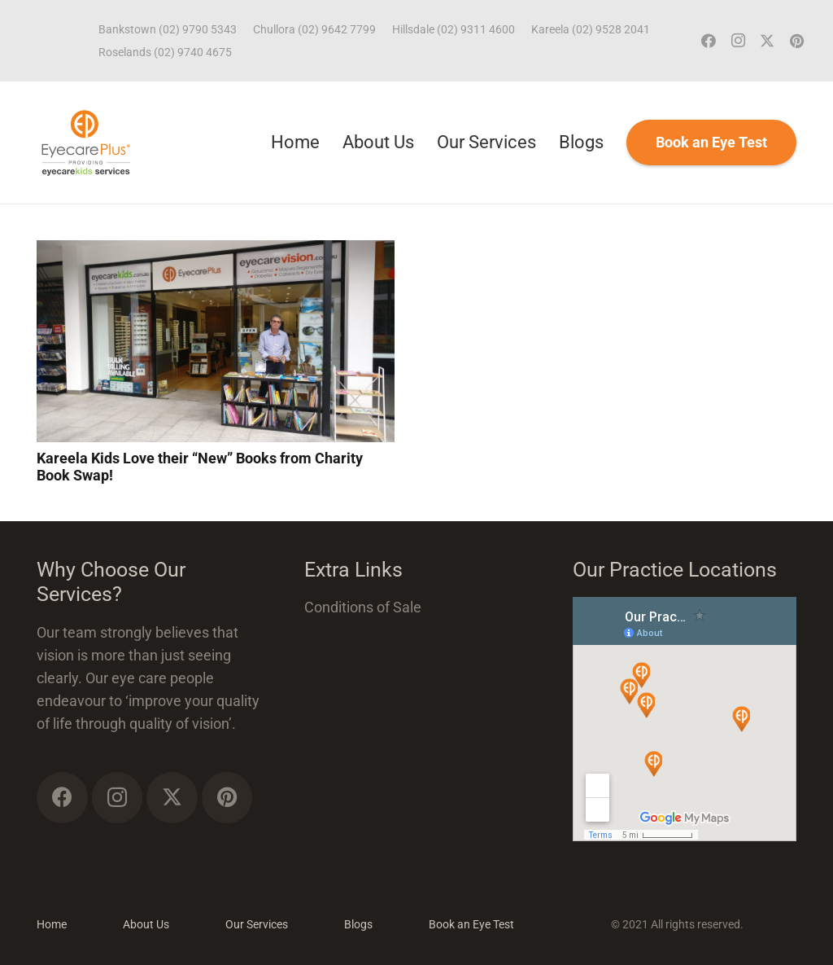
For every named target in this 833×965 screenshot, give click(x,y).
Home (52, 924)
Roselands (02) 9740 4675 (165, 52)
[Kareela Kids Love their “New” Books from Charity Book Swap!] (216, 251)
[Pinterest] (796, 40)
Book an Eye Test (471, 924)
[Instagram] (737, 40)
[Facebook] (708, 40)
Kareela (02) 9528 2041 (590, 29)
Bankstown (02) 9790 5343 (167, 29)
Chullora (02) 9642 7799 (314, 29)
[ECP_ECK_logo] (86, 142)
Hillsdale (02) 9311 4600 (453, 29)
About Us (146, 924)
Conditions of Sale (362, 607)
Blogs (358, 924)
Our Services (256, 924)
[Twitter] (767, 40)
